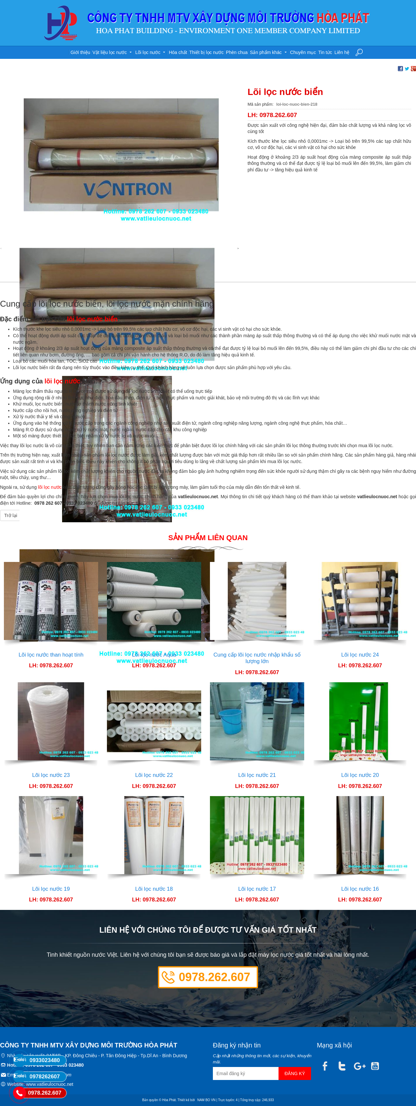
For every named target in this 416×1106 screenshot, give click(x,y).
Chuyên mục (303, 52)
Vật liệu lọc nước (112, 51)
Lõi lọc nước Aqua (154, 655)
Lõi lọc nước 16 (360, 889)
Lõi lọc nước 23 (51, 775)
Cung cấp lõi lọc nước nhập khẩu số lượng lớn (257, 658)
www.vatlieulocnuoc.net (49, 1084)
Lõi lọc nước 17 (257, 889)
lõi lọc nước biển (92, 319)
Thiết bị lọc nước (206, 52)
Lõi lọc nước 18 (154, 889)
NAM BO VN (206, 1100)
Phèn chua (237, 52)
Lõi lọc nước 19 (51, 889)
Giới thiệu (80, 52)
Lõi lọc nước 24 (360, 655)
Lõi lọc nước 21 (257, 775)
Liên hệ (341, 52)
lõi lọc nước (62, 381)
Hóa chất (178, 52)
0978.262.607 (214, 977)
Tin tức (325, 52)
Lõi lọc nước (150, 51)
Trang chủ (61, 52)
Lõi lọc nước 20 (360, 775)
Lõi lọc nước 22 (154, 775)
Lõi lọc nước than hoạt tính (51, 655)
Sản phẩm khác (269, 51)
